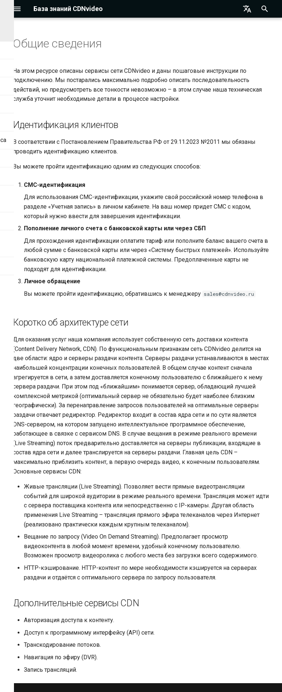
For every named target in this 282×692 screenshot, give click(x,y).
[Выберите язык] (247, 8)
